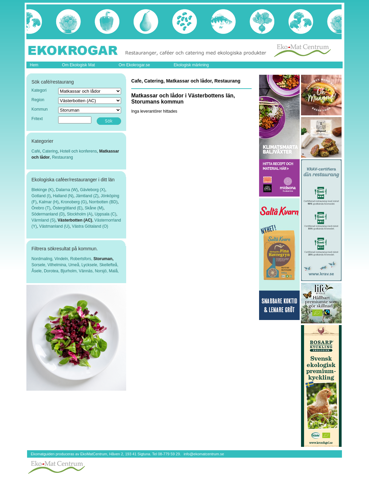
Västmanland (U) (54, 226)
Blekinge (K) (42, 189)
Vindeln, (62, 258)
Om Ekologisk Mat (78, 65)
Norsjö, (102, 271)
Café (35, 151)
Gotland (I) (41, 195)
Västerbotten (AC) (74, 220)
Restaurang (62, 157)
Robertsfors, (82, 258)
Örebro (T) (40, 208)
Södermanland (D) (48, 214)
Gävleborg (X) (92, 189)
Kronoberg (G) (74, 202)
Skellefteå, (108, 264)
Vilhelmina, (57, 264)
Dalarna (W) (67, 189)
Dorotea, (52, 271)
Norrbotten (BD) (103, 202)
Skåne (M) (94, 208)
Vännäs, (87, 271)
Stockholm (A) (79, 214)
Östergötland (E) (68, 208)
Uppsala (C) (105, 214)
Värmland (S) (43, 220)
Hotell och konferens (78, 151)
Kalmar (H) (49, 202)
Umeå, (75, 264)
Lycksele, (90, 264)
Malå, (114, 271)
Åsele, (37, 271)
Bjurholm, (70, 271)
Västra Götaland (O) (90, 226)
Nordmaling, (42, 258)
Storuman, (103, 258)
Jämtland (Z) (87, 195)
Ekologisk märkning (191, 65)
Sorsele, (39, 264)
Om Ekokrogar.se (134, 65)
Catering (49, 151)
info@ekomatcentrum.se (204, 454)
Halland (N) (63, 195)
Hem (34, 65)
